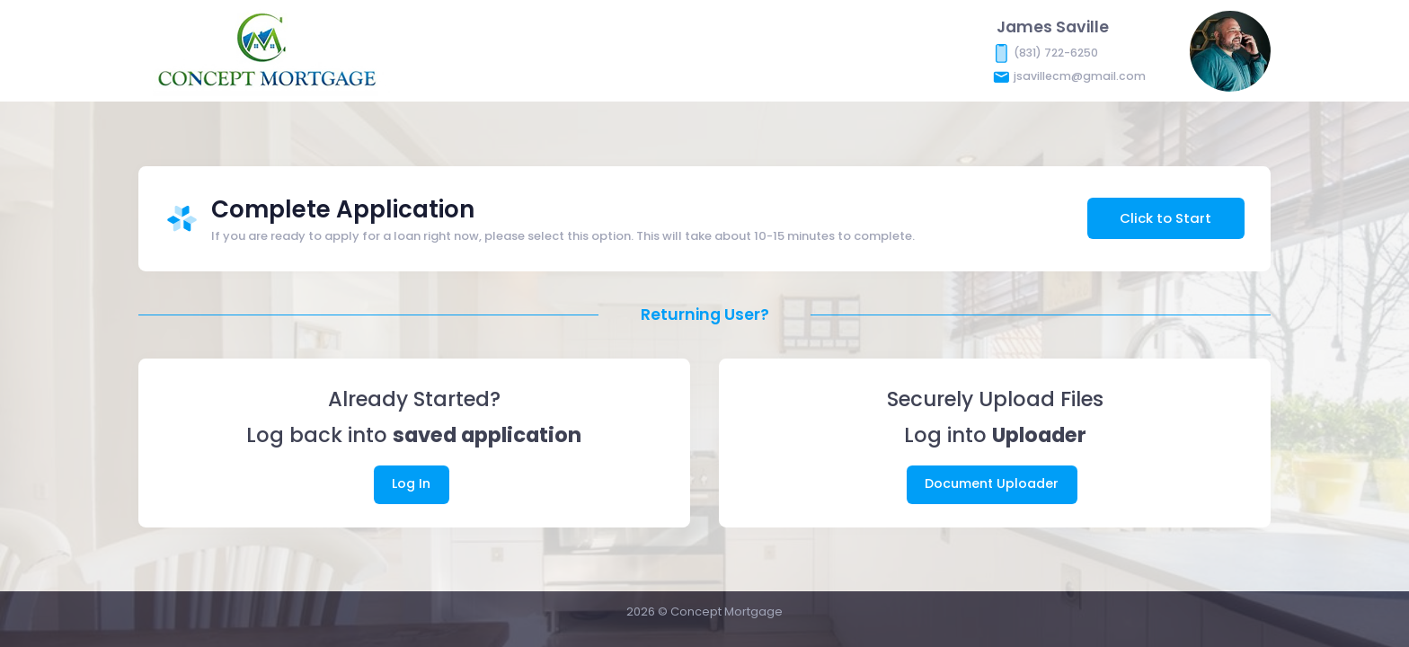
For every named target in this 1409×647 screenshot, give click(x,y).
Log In (411, 483)
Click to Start (1165, 217)
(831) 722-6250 (1056, 51)
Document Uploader (992, 483)
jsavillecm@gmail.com (1080, 75)
